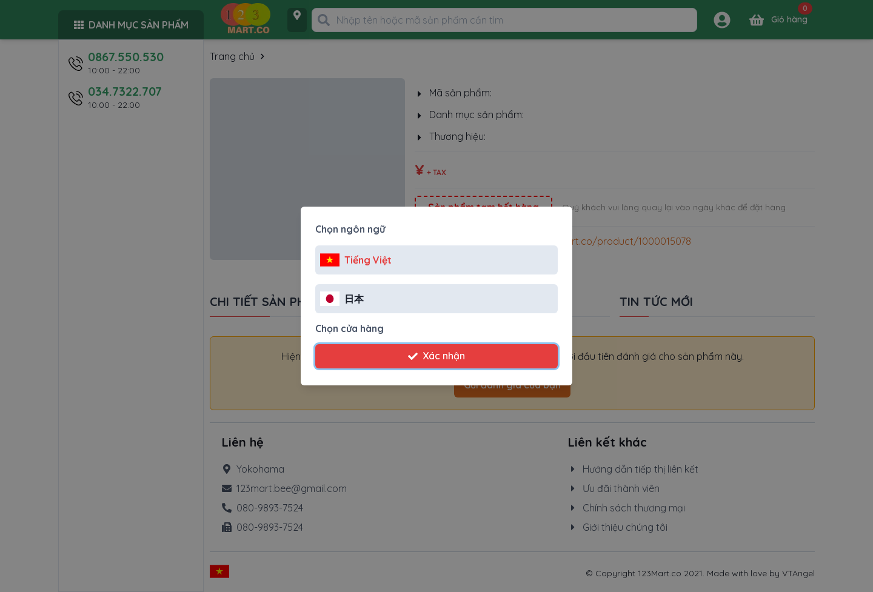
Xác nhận (436, 356)
